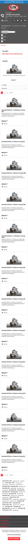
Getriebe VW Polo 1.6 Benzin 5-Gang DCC (13, 362)
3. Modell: (3, 36)
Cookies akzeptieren (14, 538)
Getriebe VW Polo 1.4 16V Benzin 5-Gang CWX (13, 236)
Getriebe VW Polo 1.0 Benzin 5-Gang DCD (13, 393)
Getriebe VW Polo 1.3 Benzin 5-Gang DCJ (13, 456)
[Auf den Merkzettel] (4, 124)
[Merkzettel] (17, 20)
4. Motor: (3, 40)
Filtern (4, 85)
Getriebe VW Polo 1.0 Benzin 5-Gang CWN (14, 173)
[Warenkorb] (25, 20)
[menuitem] (5, 20)
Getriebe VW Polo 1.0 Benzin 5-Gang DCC (13, 330)
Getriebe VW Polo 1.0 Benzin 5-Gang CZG (13, 299)
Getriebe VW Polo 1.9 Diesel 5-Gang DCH (13, 425)
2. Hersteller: (4, 33)
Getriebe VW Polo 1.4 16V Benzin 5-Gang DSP (14, 75)
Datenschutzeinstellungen (14, 534)
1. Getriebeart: (4, 30)
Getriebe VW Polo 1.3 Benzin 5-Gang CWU (14, 204)
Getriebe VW (7, 481)
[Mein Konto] (21, 20)
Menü (4, 20)
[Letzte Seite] (7, 92)
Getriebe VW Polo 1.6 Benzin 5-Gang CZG (13, 267)
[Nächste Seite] (4, 92)
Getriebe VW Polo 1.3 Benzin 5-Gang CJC (13, 141)
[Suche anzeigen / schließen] (14, 20)
